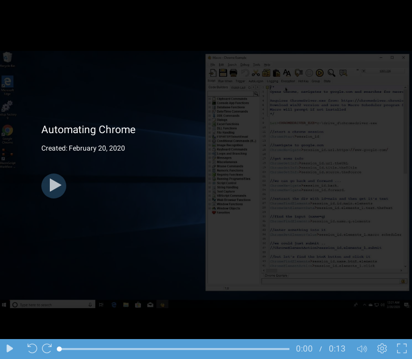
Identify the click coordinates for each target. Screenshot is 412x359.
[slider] (174, 349)
